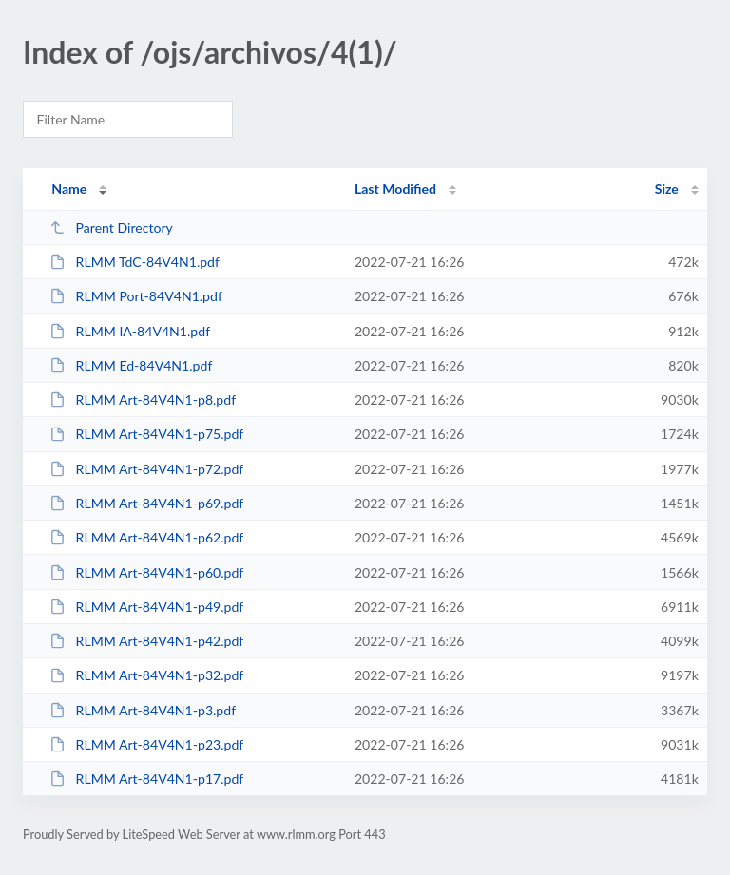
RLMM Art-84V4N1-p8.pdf (142, 399)
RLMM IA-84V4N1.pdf (129, 331)
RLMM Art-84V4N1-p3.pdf (142, 710)
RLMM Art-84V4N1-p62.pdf (146, 537)
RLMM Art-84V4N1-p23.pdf (146, 744)
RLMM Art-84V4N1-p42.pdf (146, 641)
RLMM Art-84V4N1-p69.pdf (146, 503)
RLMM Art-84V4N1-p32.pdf (146, 675)
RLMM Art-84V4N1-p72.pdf (146, 469)
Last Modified (395, 189)
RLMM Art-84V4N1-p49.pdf (146, 607)
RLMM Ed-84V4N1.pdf (130, 365)
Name (68, 189)
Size (667, 189)
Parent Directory (111, 227)
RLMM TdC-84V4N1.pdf (134, 262)
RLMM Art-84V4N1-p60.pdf (146, 572)
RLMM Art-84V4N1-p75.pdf (146, 434)
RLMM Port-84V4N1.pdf (135, 296)
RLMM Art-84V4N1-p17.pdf (146, 778)
